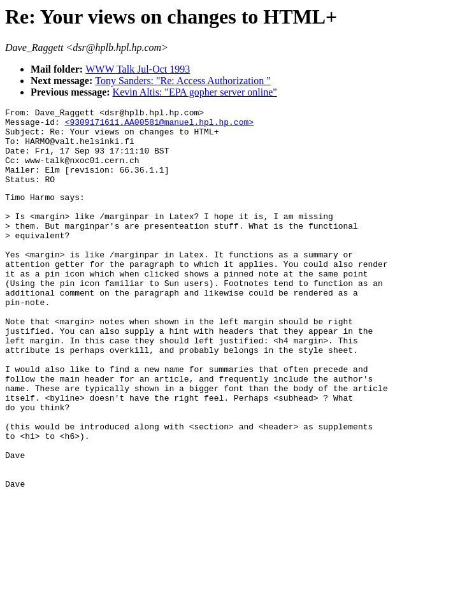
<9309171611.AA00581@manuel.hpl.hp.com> (159, 125)
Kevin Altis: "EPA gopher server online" (195, 92)
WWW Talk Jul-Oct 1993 (137, 69)
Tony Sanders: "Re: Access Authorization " (182, 80)
